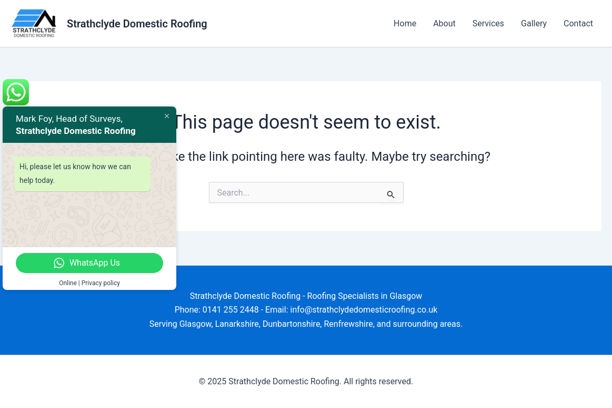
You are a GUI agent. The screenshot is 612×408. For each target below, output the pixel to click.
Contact (578, 23)
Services (488, 23)
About (444, 23)
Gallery (534, 23)
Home (405, 23)
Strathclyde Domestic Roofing (137, 23)
